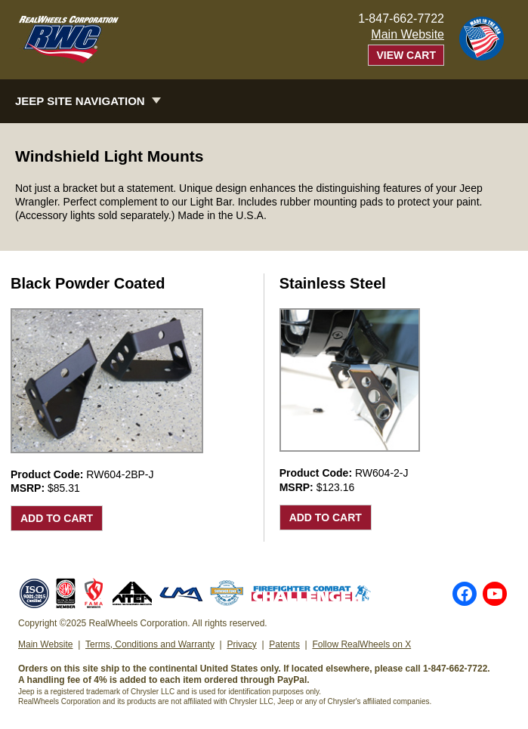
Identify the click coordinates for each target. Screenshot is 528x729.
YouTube (495, 594)
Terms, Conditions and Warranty (150, 644)
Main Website (407, 34)
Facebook (464, 594)
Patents (284, 644)
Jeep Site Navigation (80, 100)
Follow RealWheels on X (361, 644)
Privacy (241, 644)
